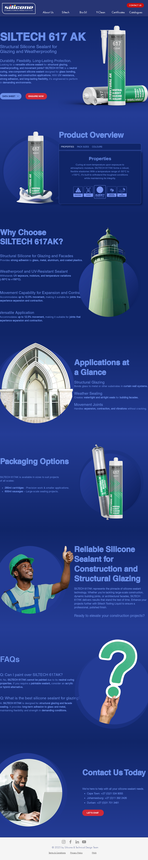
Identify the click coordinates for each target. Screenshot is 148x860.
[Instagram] (63, 841)
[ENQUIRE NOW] (36, 96)
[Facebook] (70, 841)
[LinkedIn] (77, 841)
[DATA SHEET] (10, 96)
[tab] (68, 146)
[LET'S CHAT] (93, 813)
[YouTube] (84, 841)
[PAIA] (94, 853)
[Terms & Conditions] (57, 853)
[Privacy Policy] (76, 853)
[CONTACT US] (135, 5)
